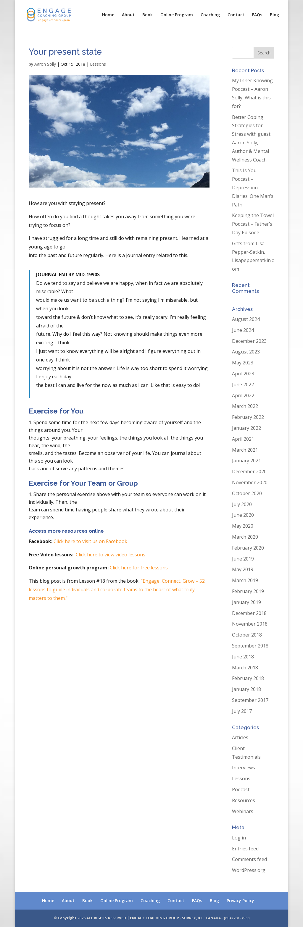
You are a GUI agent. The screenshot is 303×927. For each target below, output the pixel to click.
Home (108, 15)
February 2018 (248, 678)
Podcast (240, 789)
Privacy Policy (240, 900)
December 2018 (249, 613)
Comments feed (249, 859)
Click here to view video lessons (110, 554)
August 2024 (246, 319)
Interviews (243, 767)
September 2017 (250, 700)
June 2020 (243, 515)
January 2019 (246, 602)
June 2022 (243, 384)
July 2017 (242, 711)
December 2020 (249, 471)
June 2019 (243, 558)
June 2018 (243, 656)
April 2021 (243, 439)
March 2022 (245, 406)
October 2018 (247, 635)
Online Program (176, 15)
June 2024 (243, 330)
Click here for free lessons (139, 567)
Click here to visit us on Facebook (90, 541)
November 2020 (249, 482)
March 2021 (245, 450)
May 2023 (242, 362)
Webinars (242, 811)
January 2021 (246, 460)
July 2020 (242, 504)
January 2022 (246, 428)
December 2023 (249, 341)
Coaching (210, 15)
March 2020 (245, 537)
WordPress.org (248, 870)
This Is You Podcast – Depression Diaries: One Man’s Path (252, 187)
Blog (274, 15)
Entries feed (245, 848)
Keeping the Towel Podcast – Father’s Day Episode (253, 224)
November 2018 (249, 624)
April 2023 (243, 373)
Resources (243, 800)
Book (147, 15)
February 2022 (248, 417)
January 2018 (246, 689)
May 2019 (242, 569)
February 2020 (248, 548)
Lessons (98, 64)
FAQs (257, 15)
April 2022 (243, 395)
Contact (236, 15)
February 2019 (248, 591)
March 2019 (245, 580)
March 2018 (245, 667)
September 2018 (250, 645)
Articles (240, 737)
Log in (239, 837)
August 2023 (246, 351)
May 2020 (242, 526)
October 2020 (247, 493)
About (128, 15)
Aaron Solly (45, 64)
